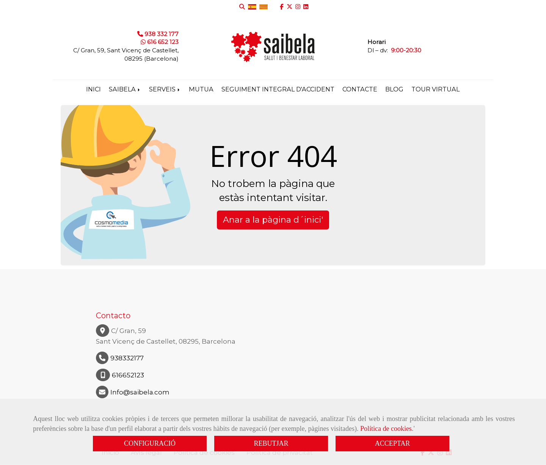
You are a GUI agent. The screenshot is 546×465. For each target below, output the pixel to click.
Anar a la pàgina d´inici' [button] (273, 220)
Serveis (165, 89)
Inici (93, 89)
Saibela (125, 89)
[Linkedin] (305, 6)
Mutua (201, 89)
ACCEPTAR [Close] (392, 443)
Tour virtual (435, 89)
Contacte (359, 89)
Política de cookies (386, 428)
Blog (394, 89)
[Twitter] (289, 6)
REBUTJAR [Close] (271, 443)
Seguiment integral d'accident (277, 89)
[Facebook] (282, 6)
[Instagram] (297, 6)
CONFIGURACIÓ (150, 443)
